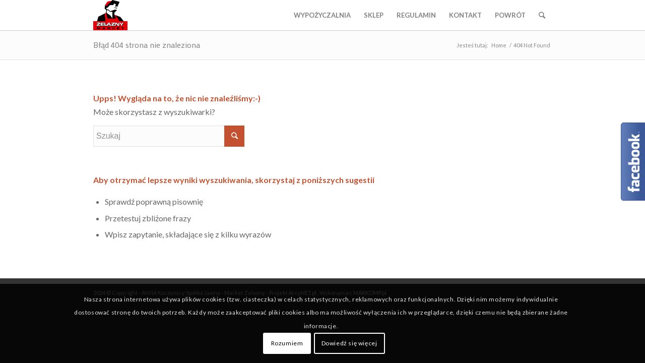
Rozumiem (287, 343)
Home (498, 45)
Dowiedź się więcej (349, 343)
